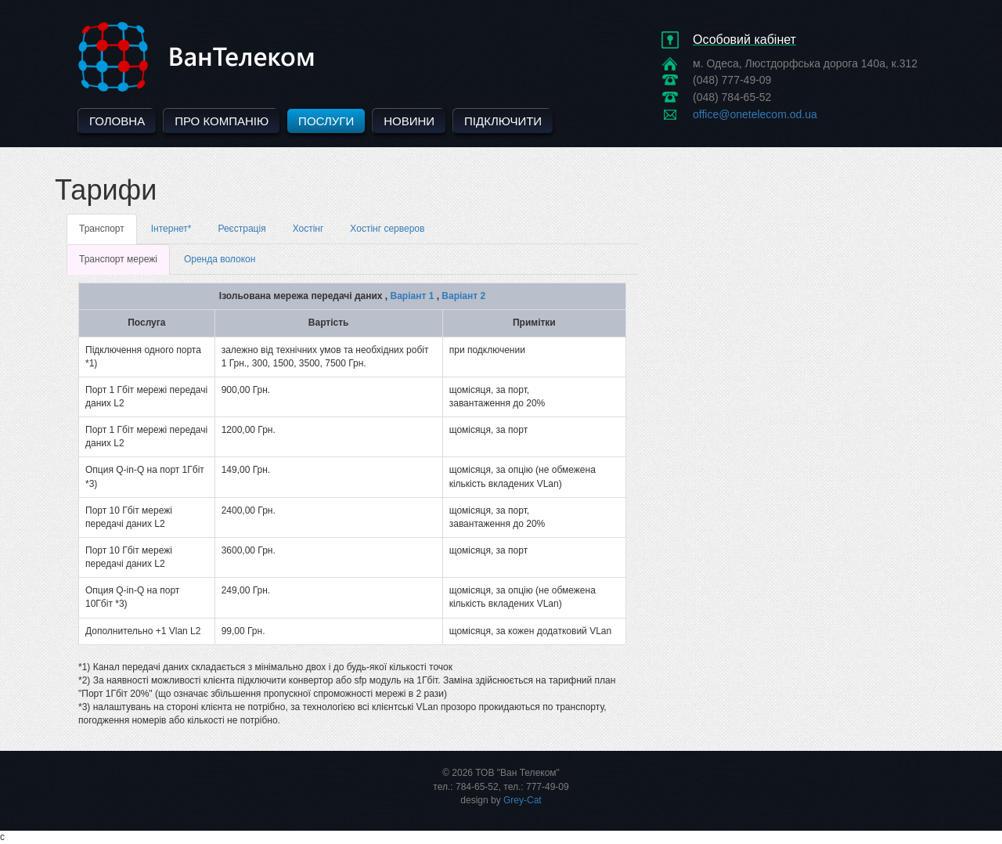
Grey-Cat (522, 800)
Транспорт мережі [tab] (118, 259)
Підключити (503, 121)
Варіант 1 (412, 295)
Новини (409, 121)
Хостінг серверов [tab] (387, 228)
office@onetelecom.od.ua (755, 114)
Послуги (326, 121)
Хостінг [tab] (308, 228)
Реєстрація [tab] (241, 228)
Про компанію (222, 121)
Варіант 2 (463, 295)
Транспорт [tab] (101, 228)
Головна (117, 121)
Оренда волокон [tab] (219, 259)
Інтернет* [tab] (171, 228)
